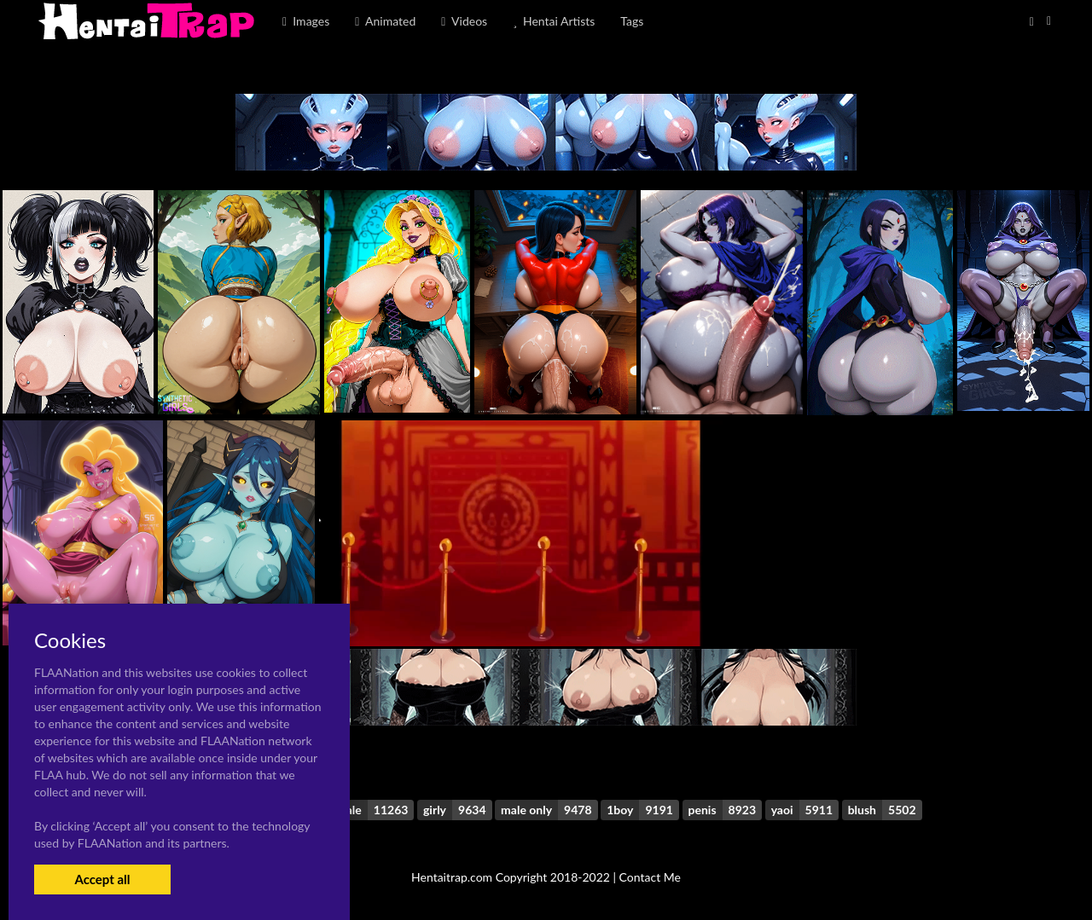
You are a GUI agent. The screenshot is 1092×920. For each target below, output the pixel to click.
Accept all (102, 879)
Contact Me (650, 877)
